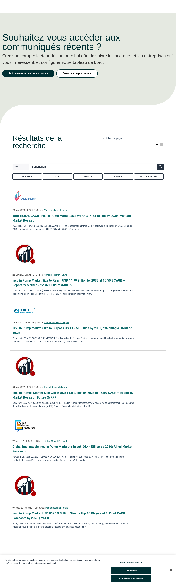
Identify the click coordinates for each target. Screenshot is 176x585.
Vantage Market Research (56, 210)
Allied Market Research (56, 441)
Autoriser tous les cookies (131, 580)
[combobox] (128, 144)
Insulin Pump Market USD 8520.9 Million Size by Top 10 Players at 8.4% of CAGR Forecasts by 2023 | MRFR (68, 515)
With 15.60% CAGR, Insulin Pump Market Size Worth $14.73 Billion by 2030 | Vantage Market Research (72, 218)
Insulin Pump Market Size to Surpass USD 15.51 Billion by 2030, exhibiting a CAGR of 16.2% (72, 330)
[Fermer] (171, 571)
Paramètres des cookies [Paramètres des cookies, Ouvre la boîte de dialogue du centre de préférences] (131, 563)
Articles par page (112, 138)
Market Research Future (55, 275)
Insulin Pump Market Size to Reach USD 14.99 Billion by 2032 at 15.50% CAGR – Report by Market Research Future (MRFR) (68, 283)
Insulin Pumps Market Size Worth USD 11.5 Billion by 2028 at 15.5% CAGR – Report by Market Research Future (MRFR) (72, 395)
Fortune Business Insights (56, 322)
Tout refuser (131, 572)
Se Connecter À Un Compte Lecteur (28, 73)
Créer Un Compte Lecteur (77, 73)
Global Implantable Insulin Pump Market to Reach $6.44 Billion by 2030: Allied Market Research (72, 449)
